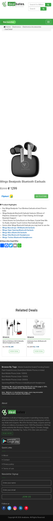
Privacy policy (8, 464)
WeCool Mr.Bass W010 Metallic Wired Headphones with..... (13, 342)
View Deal (14, 351)
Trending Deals (42, 367)
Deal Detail (8, 29)
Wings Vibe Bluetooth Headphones (16, 235)
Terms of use (8, 469)
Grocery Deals (16, 370)
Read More (7, 433)
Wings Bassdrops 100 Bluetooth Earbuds (18, 228)
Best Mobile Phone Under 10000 (14, 373)
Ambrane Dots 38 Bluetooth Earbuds (36, 342)
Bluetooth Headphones (36, 383)
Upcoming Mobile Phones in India (14, 383)
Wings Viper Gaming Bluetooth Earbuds (18, 230)
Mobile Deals (23, 367)
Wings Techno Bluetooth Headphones (17, 237)
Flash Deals (6, 370)
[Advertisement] (26, 59)
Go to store (41, 196)
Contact (6, 460)
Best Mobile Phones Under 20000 (14, 380)
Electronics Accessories (31, 27)
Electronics (16, 27)
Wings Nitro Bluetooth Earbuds (14, 233)
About (5, 455)
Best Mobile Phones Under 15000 (14, 376)
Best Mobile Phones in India (33, 370)
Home (7, 27)
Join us (26, 496)
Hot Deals (32, 367)
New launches (8, 22)
